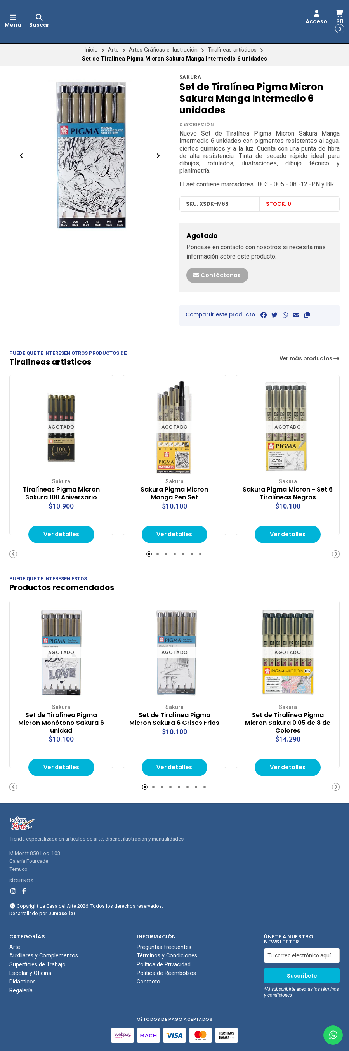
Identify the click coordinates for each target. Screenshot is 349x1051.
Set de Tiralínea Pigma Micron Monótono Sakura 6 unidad (61, 722)
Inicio (91, 50)
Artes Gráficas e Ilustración (163, 50)
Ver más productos (310, 358)
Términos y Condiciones (167, 956)
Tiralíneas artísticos (232, 50)
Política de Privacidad (164, 965)
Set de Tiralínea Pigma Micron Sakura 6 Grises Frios (174, 719)
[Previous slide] (21, 156)
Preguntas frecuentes (164, 947)
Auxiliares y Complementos (43, 956)
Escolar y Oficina (30, 973)
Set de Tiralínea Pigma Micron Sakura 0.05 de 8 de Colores (287, 722)
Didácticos (22, 982)
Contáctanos (217, 275)
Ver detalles (61, 534)
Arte (113, 50)
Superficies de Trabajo (37, 965)
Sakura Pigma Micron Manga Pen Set (174, 493)
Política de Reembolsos (166, 973)
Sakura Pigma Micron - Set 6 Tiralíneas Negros (288, 493)
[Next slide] (158, 156)
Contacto (148, 982)
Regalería (21, 991)
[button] (307, 315)
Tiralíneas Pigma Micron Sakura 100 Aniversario (61, 493)
